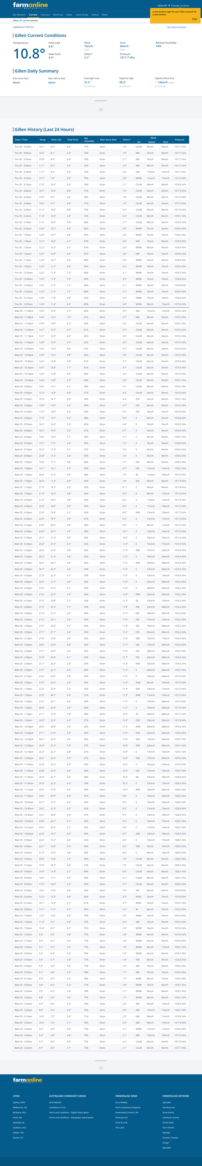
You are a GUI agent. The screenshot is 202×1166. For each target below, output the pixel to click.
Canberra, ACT (19, 1127)
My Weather (19, 14)
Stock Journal (121, 1117)
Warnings (58, 14)
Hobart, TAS (18, 1132)
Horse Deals (168, 1122)
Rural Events (168, 1112)
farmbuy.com (169, 1107)
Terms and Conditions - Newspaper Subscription (71, 1117)
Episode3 (167, 1147)
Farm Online (168, 1127)
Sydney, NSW (19, 1102)
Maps (69, 14)
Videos (94, 14)
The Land (119, 1127)
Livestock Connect (171, 1117)
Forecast (45, 14)
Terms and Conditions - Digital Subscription (69, 1112)
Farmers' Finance (170, 1137)
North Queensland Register (128, 1107)
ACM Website (55, 1102)
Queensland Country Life (126, 1112)
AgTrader (167, 1102)
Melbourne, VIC (20, 1107)
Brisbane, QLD (19, 1112)
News (105, 14)
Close (194, 19)
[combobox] (177, 27)
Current (33, 15)
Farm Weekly (121, 1102)
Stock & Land (121, 1122)
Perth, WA (17, 1117)
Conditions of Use (57, 1107)
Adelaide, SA (18, 1122)
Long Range (82, 14)
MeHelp (166, 1132)
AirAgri (166, 1142)
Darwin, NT (18, 1137)
